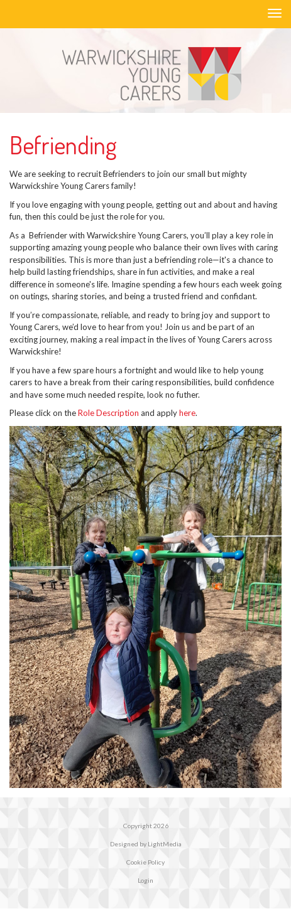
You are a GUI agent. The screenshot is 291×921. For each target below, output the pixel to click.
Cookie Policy (145, 862)
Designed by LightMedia (146, 844)
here (187, 413)
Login (145, 880)
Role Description (108, 413)
